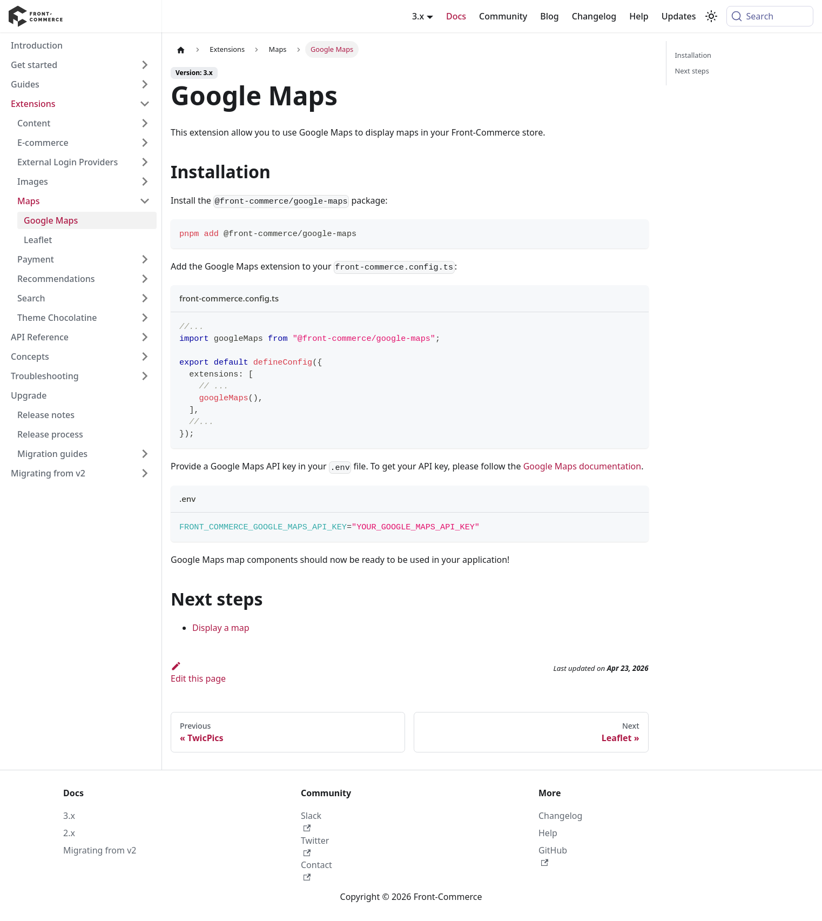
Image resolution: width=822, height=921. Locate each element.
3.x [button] (418, 16)
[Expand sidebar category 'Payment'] (145, 259)
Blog (549, 16)
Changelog (594, 16)
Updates (679, 16)
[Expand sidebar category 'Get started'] (145, 64)
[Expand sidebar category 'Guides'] (145, 84)
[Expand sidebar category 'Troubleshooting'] (145, 376)
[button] (80, 103)
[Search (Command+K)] (769, 16)
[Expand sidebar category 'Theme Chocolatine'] (145, 317)
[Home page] (181, 49)
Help (638, 16)
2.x (69, 833)
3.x (69, 816)
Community (503, 16)
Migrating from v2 (99, 850)
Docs (456, 16)
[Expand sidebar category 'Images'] (145, 181)
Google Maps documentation (582, 466)
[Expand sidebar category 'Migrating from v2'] (145, 473)
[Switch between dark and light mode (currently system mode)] (711, 16)
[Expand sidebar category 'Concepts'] (145, 356)
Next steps (692, 71)
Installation (693, 55)
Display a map (221, 628)
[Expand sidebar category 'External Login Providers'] (145, 162)
